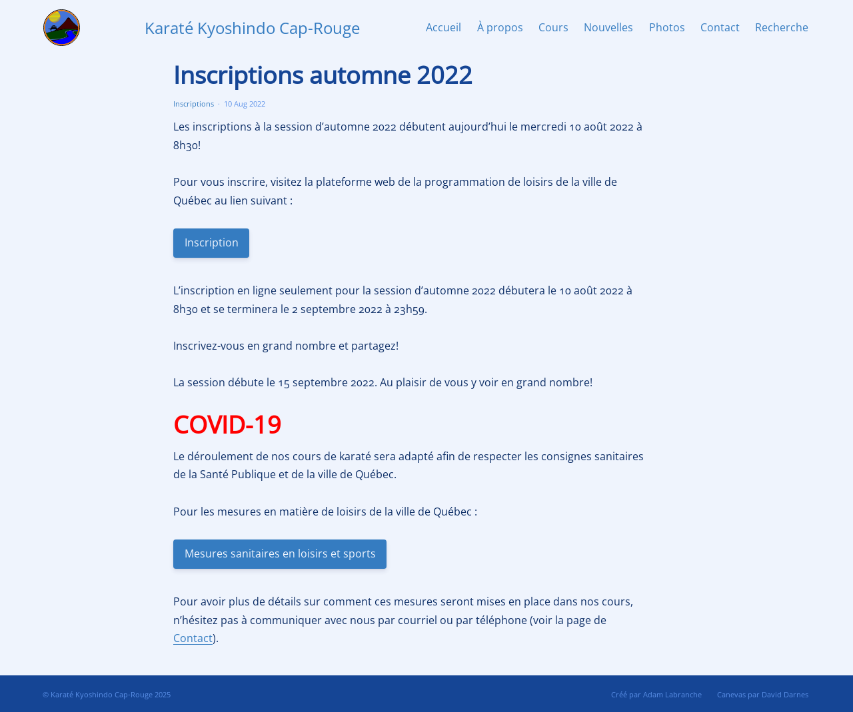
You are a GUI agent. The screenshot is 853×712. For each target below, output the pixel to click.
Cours (553, 27)
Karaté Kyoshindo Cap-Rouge (252, 28)
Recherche (781, 27)
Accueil (443, 27)
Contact (720, 27)
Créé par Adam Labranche (656, 694)
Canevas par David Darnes (762, 694)
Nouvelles (608, 27)
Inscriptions (193, 104)
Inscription (211, 242)
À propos (500, 27)
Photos (667, 27)
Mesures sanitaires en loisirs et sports (279, 553)
